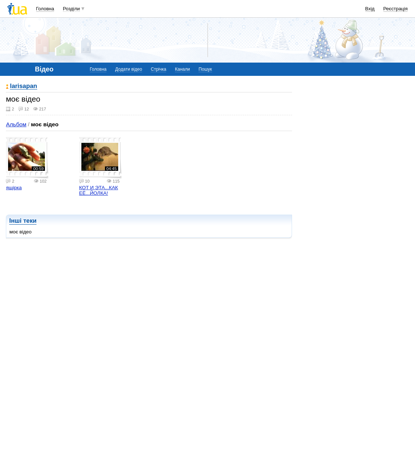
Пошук (205, 69)
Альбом (16, 124)
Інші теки (22, 220)
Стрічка (158, 69)
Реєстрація (395, 8)
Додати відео (128, 69)
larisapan (23, 86)
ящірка (13, 187)
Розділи (71, 8)
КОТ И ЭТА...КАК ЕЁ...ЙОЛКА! (98, 190)
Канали (182, 69)
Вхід (370, 8)
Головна (45, 8)
